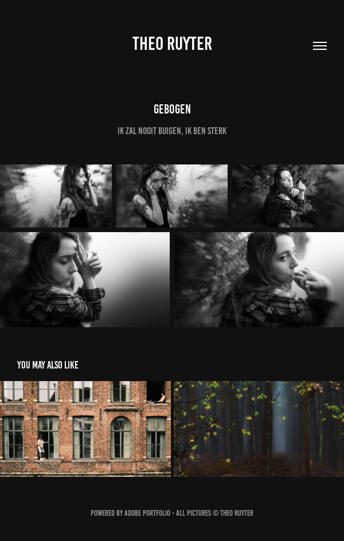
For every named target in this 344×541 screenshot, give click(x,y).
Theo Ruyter (172, 43)
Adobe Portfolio (147, 513)
